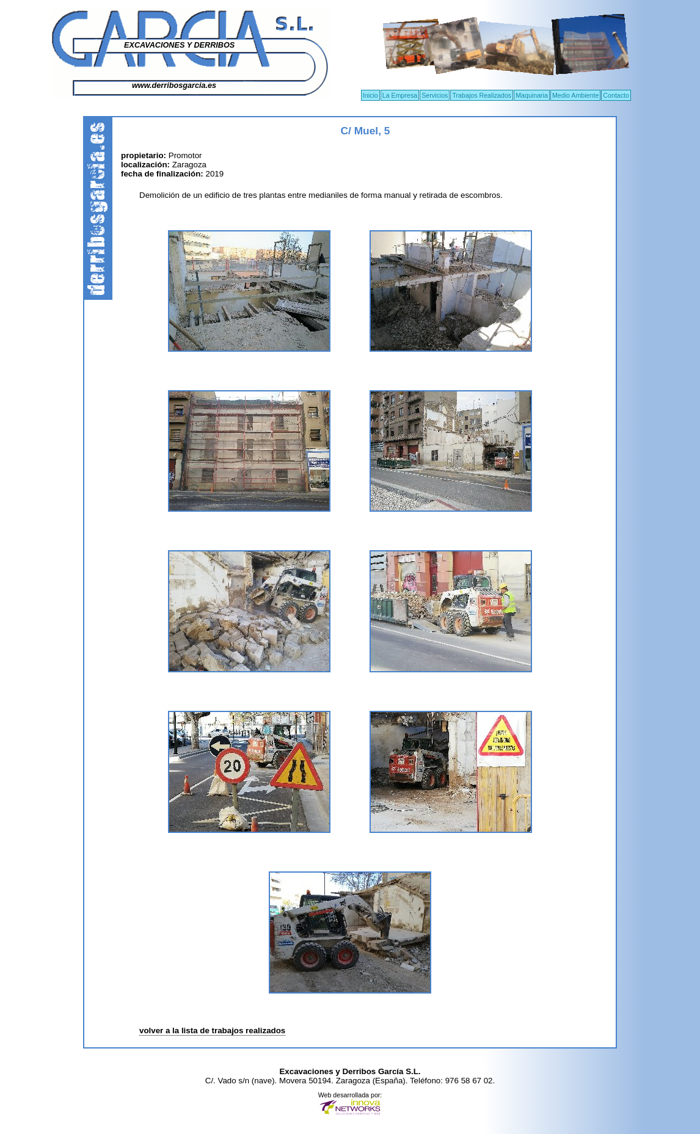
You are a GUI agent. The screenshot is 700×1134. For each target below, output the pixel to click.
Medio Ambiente (575, 95)
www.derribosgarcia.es (174, 85)
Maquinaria (532, 95)
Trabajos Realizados (481, 95)
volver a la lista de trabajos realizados (212, 1030)
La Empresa (399, 95)
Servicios (434, 95)
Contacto (616, 95)
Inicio (370, 95)
